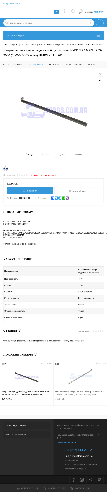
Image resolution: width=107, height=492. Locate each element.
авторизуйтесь (81, 341)
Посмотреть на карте (66, 443)
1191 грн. (80, 401)
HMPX (76, 279)
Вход (5, 3)
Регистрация (15, 3)
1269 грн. (27, 401)
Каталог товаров (53, 35)
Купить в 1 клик (77, 191)
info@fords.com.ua (82, 456)
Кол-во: (13, 198)
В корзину (30, 191)
